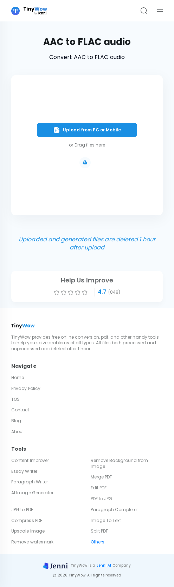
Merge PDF (101, 477)
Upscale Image (28, 531)
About (17, 432)
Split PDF (99, 531)
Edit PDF (99, 488)
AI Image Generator (32, 493)
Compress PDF (26, 520)
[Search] (143, 11)
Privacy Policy (25, 388)
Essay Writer (24, 471)
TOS (15, 399)
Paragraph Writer (29, 482)
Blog (16, 421)
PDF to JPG (101, 499)
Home (17, 377)
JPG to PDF (22, 510)
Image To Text (106, 520)
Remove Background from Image (119, 463)
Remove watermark (32, 542)
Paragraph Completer (114, 510)
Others (97, 542)
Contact (20, 410)
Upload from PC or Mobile (87, 129)
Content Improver (30, 460)
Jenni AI (103, 565)
